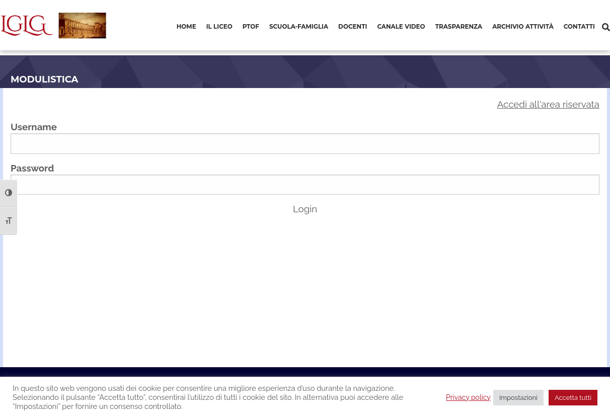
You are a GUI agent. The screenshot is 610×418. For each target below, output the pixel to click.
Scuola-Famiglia (298, 26)
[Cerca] (606, 27)
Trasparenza (458, 26)
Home (186, 26)
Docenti (352, 26)
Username (34, 126)
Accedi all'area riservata (548, 104)
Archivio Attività (523, 26)
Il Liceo (219, 26)
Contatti (579, 26)
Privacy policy (468, 397)
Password (32, 168)
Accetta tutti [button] (573, 397)
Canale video (401, 26)
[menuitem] (186, 27)
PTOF (251, 26)
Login (305, 209)
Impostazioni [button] (518, 397)
